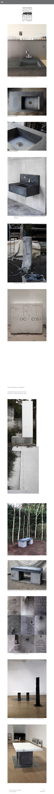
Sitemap (19, 790)
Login (43, 790)
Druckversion (13, 790)
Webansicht (42, 791)
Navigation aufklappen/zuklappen (27, 2)
